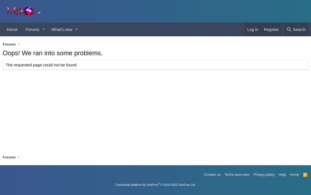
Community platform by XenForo (155, 184)
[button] (44, 29)
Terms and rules (237, 175)
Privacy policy (264, 175)
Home (12, 29)
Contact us (212, 175)
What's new (62, 29)
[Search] (296, 29)
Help (282, 175)
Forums (32, 29)
